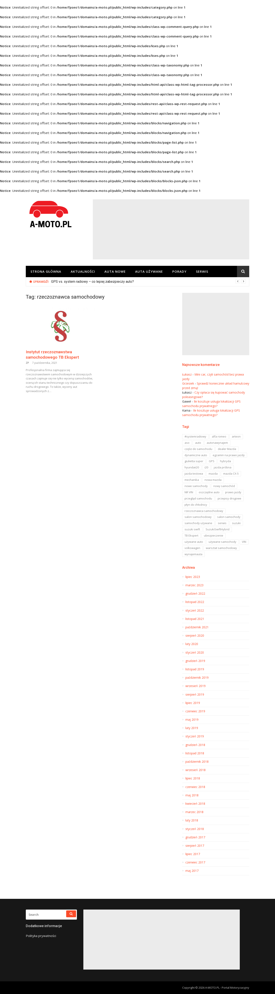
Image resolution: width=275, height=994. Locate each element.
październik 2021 (197, 627)
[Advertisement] (171, 229)
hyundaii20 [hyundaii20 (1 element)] (192, 467)
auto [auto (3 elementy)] (198, 443)
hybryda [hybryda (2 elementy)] (225, 461)
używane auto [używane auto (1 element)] (194, 542)
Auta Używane (149, 271)
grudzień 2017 (195, 837)
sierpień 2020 (194, 636)
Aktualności (83, 271)
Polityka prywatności (41, 936)
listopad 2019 (194, 669)
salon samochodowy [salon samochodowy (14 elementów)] (198, 517)
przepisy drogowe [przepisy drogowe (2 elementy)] (229, 498)
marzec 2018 (194, 812)
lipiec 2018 (192, 778)
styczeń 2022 (194, 610)
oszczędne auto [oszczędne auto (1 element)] (209, 492)
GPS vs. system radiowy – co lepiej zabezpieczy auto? (92, 282)
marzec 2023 (194, 585)
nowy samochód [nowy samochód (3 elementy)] (224, 486)
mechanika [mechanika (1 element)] (192, 480)
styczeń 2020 (194, 652)
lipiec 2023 (192, 577)
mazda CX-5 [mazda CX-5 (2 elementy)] (231, 473)
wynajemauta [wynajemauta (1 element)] (193, 554)
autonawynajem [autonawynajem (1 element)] (217, 443)
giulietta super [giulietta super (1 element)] (194, 461)
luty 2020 (191, 644)
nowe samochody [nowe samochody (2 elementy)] (196, 486)
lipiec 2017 (192, 854)
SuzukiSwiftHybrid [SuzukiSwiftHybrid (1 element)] (217, 529)
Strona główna (46, 271)
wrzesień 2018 (195, 770)
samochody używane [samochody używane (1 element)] (198, 523)
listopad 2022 (194, 602)
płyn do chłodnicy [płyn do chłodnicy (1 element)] (196, 505)
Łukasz (187, 374)
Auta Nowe (115, 271)
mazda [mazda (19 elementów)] (213, 473)
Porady (179, 271)
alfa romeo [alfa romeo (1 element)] (219, 436)
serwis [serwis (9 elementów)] (222, 523)
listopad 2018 (194, 753)
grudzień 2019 (195, 661)
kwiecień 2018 (195, 804)
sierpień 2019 (194, 694)
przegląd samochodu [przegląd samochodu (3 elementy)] (198, 498)
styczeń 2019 (194, 736)
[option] (148, 281)
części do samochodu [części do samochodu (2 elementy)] (198, 449)
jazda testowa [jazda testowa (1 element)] (194, 473)
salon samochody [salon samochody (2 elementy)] (228, 517)
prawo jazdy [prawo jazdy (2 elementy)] (233, 492)
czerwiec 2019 (195, 711)
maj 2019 (192, 720)
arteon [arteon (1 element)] (236, 436)
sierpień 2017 (194, 846)
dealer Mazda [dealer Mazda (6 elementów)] (227, 449)
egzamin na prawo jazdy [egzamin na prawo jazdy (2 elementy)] (229, 455)
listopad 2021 (194, 619)
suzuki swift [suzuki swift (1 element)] (192, 529)
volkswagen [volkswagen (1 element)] (192, 548)
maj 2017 (192, 871)
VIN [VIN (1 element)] (244, 542)
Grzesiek (188, 383)
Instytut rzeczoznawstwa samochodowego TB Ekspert (52, 354)
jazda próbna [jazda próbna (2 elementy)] (222, 467)
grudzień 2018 (195, 745)
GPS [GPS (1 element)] (211, 461)
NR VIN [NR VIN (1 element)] (189, 492)
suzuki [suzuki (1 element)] (236, 523)
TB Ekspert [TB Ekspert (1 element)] (191, 535)
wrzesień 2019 (195, 686)
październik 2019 (197, 678)
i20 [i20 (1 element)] (206, 467)
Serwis (202, 271)
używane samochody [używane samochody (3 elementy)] (222, 542)
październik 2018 (197, 762)
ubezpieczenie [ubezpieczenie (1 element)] (213, 535)
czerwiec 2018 (195, 787)
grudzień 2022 (195, 593)
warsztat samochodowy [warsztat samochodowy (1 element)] (221, 548)
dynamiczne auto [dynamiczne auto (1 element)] (196, 455)
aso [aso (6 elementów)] (187, 443)
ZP (27, 363)
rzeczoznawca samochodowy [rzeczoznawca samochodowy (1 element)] (204, 511)
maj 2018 (192, 795)
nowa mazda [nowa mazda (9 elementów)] (213, 480)
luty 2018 (191, 820)
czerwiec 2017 (195, 862)
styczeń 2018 (194, 829)
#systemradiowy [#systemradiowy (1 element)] (195, 436)
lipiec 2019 (192, 703)
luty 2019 (191, 728)
